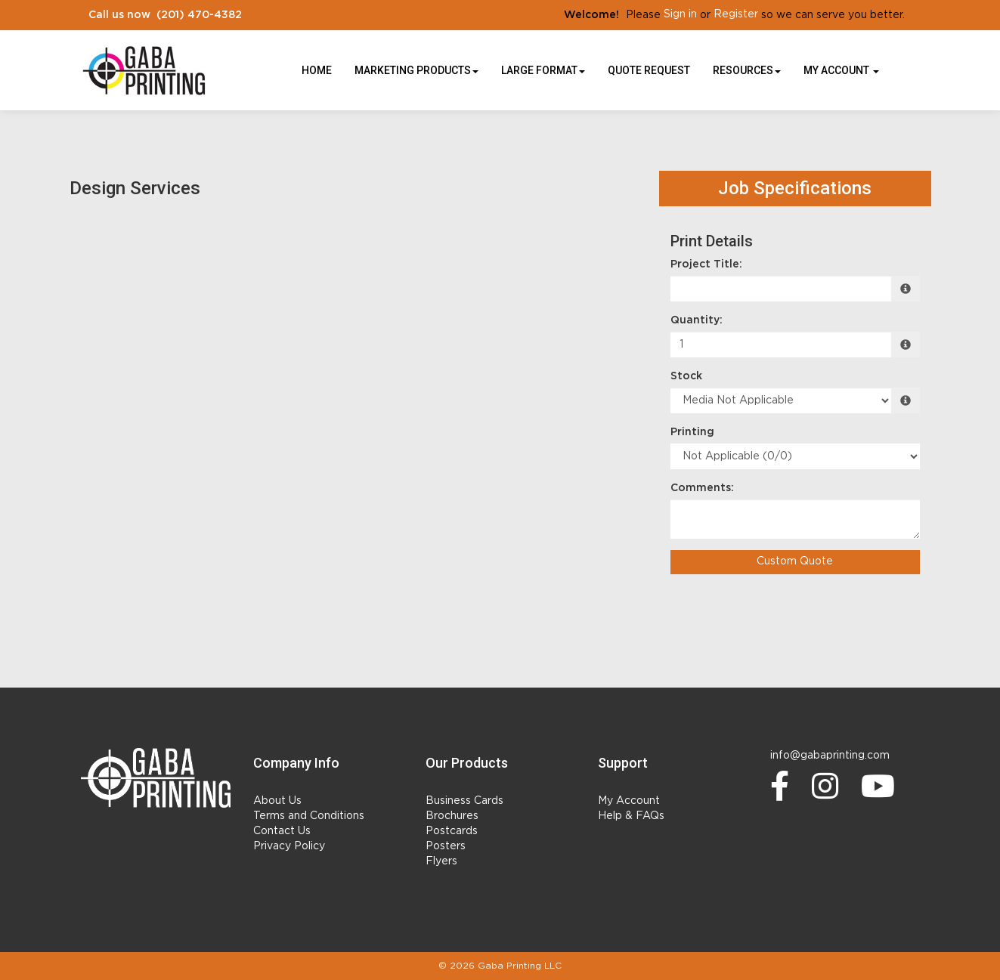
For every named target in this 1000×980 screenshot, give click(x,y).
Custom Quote (795, 561)
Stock (686, 376)
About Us (277, 801)
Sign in (680, 14)
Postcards (452, 831)
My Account (629, 801)
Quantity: (696, 320)
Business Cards (464, 801)
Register (736, 14)
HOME (317, 70)
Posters (446, 846)
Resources (747, 70)
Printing (692, 432)
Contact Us (282, 831)
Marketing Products (416, 70)
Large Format (543, 70)
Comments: (702, 488)
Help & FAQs (631, 816)
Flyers (441, 861)
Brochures (452, 816)
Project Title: (706, 264)
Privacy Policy (289, 846)
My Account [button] (841, 70)
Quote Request (649, 70)
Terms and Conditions (308, 816)
